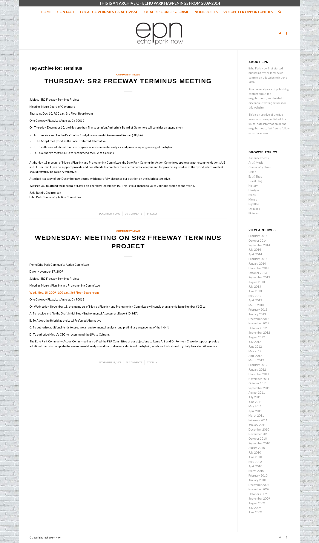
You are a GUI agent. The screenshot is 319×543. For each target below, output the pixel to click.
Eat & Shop (255, 176)
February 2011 (257, 420)
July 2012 (254, 342)
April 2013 (255, 300)
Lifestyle (253, 190)
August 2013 (256, 282)
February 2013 (257, 309)
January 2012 (257, 369)
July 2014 (254, 249)
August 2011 (256, 392)
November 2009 (258, 489)
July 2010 (254, 452)
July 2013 (254, 286)
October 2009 (257, 494)
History (253, 185)
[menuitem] (46, 11)
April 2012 (255, 355)
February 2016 (257, 236)
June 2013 (255, 291)
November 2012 (258, 323)
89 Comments (134, 362)
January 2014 (257, 263)
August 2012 (256, 337)
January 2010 (257, 480)
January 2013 (257, 314)
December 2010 (258, 429)
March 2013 (256, 305)
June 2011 (255, 401)
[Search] (278, 11)
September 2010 (259, 443)
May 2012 (255, 351)
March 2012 (256, 360)
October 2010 (257, 438)
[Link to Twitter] (280, 33)
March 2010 (256, 470)
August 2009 (256, 503)
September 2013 (259, 277)
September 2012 (259, 332)
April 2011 (255, 411)
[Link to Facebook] (286, 33)
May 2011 (255, 406)
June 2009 (255, 512)
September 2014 (259, 245)
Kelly (153, 213)
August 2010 (256, 447)
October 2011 (257, 383)
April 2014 (255, 254)
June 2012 (255, 346)
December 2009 (258, 484)
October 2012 (257, 328)
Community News (128, 74)
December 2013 (258, 268)
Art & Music (255, 162)
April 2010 (255, 466)
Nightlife (253, 204)
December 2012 (258, 319)
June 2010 (255, 457)
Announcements (258, 158)
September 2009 (259, 498)
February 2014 (257, 259)
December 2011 (258, 374)
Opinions (254, 208)
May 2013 (255, 296)
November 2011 (258, 378)
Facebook (262, 133)
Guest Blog (255, 181)
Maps (252, 194)
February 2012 (257, 365)
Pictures (253, 213)
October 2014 (257, 240)
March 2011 (256, 415)
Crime (252, 171)
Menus (252, 199)
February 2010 (257, 475)
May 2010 (255, 461)
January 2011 (257, 424)
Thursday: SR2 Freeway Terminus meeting (128, 80)
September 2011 (259, 388)
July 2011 (254, 397)
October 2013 (257, 273)
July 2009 (254, 507)
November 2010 (258, 434)
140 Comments (133, 213)
